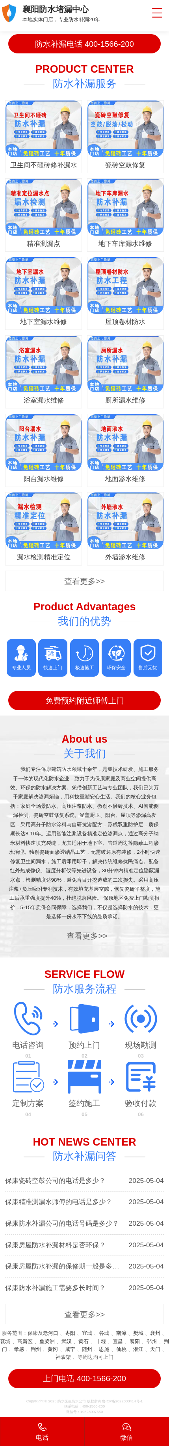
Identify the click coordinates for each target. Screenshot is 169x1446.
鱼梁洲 (47, 1341)
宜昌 (118, 1341)
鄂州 (152, 1341)
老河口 (50, 1333)
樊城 (138, 1333)
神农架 (63, 1357)
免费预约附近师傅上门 (84, 700)
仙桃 (121, 1349)
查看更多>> (84, 581)
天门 (155, 1349)
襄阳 (135, 1341)
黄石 (83, 1341)
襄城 (5, 1341)
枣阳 (70, 1333)
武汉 (66, 1341)
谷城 (104, 1333)
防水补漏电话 (84, 44)
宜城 (87, 1333)
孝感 (19, 1349)
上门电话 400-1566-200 (84, 1378)
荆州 (36, 1349)
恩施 (104, 1349)
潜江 (138, 1349)
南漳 (121, 1333)
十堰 (101, 1341)
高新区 (25, 1341)
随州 (87, 1349)
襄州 (155, 1333)
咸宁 (70, 1349)
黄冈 (53, 1349)
